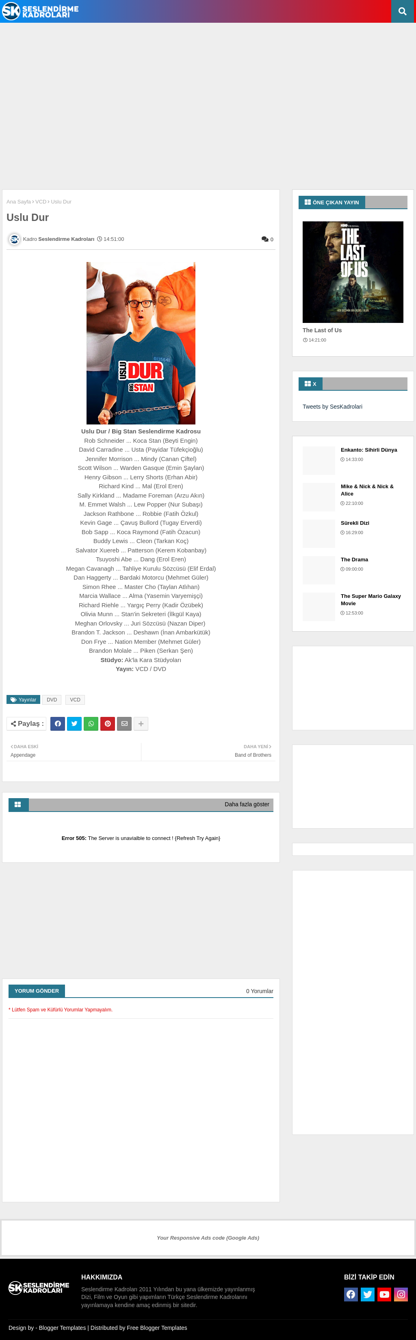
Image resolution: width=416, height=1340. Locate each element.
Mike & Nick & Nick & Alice (367, 490)
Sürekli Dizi (355, 523)
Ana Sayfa (18, 202)
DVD (52, 700)
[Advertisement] (199, 49)
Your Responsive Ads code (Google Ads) (208, 1238)
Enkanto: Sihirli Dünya (369, 450)
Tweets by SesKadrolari (332, 406)
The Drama (354, 559)
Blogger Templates (62, 1328)
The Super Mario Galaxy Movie (371, 599)
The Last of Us (322, 330)
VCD (40, 202)
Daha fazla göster (247, 804)
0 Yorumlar (259, 991)
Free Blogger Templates (157, 1328)
